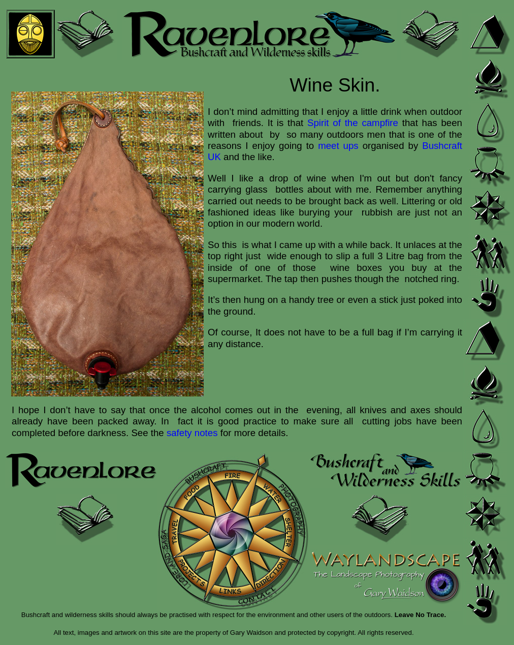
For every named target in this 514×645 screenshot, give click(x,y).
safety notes (192, 432)
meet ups (338, 145)
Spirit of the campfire (352, 122)
